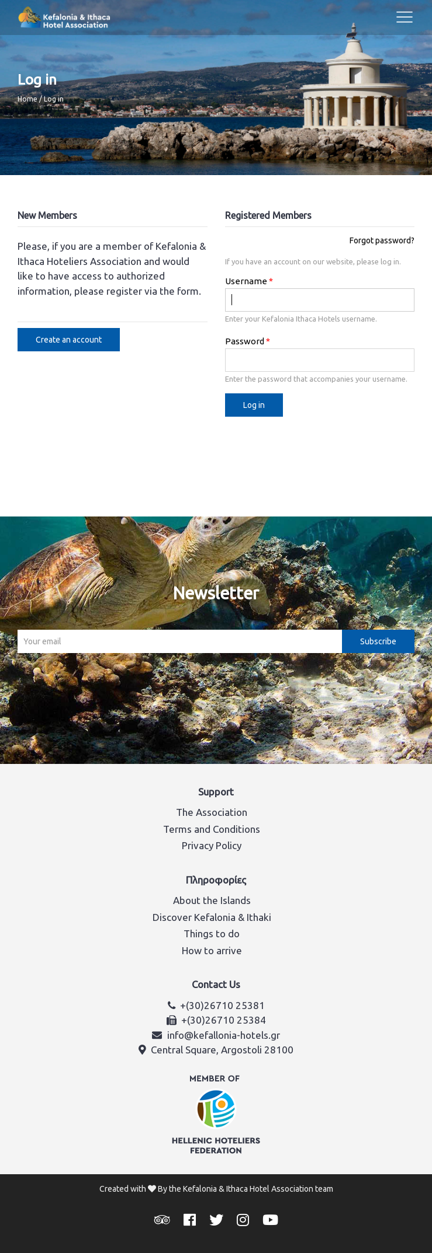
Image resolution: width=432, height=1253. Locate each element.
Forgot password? (382, 240)
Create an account (69, 339)
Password (244, 341)
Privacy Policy (211, 845)
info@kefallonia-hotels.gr (223, 1035)
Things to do (212, 933)
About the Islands (212, 900)
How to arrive (212, 950)
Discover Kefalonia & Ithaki (212, 917)
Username (246, 281)
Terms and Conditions (211, 829)
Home (27, 99)
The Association (211, 812)
